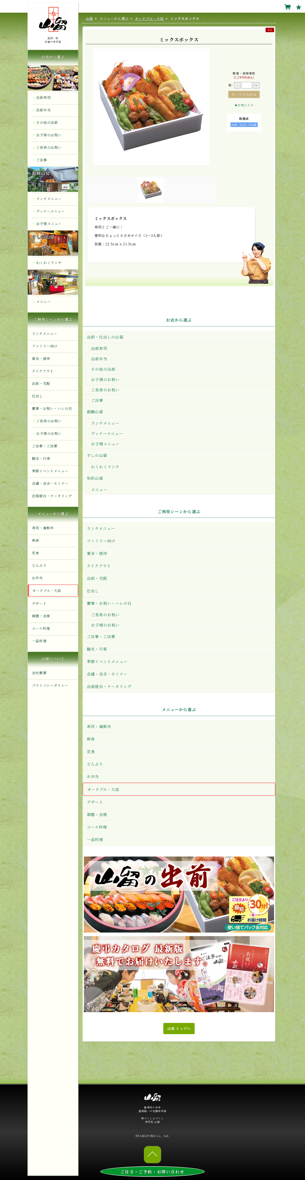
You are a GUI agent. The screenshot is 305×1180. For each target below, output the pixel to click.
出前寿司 (43, 97)
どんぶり (39, 565)
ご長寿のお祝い (49, 147)
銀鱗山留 (41, 173)
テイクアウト (43, 371)
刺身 (35, 540)
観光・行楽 (41, 458)
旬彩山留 (41, 276)
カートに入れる (244, 94)
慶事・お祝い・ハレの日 (52, 408)
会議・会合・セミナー (50, 483)
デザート (39, 603)
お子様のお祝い (49, 135)
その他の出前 (47, 122)
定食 (35, 552)
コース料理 (41, 628)
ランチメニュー (48, 198)
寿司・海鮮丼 (43, 527)
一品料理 (39, 640)
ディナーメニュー (50, 211)
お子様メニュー (49, 223)
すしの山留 (43, 237)
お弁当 (37, 577)
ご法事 (41, 160)
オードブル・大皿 (46, 590)
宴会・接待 (41, 358)
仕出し (37, 396)
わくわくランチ (49, 262)
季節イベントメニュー (50, 470)
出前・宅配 (41, 383)
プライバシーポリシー (50, 685)
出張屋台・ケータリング (52, 495)
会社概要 (39, 672)
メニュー (43, 301)
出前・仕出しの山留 (52, 72)
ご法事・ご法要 (44, 446)
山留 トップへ (179, 1028)
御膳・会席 (41, 615)
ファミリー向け (44, 346)
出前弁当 (43, 110)
